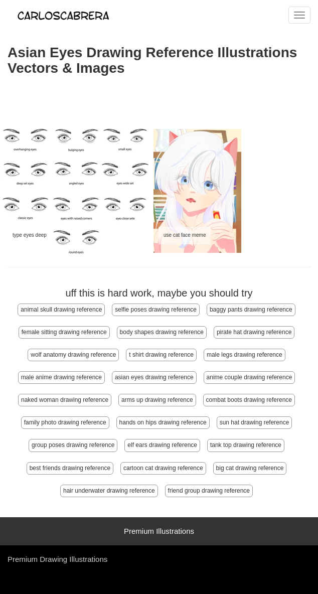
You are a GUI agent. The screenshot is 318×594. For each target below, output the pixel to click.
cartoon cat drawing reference (163, 468)
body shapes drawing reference (162, 332)
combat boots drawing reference (249, 399)
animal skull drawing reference (61, 309)
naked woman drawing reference (64, 399)
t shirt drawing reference (161, 354)
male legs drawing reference (244, 354)
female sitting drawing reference (64, 332)
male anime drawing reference (61, 377)
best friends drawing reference (70, 468)
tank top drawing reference (245, 445)
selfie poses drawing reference (156, 309)
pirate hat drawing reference (254, 332)
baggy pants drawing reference (251, 309)
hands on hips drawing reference (163, 422)
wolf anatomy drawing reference (73, 354)
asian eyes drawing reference (154, 377)
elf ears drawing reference (162, 445)
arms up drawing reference (157, 399)
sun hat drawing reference (254, 422)
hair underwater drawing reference (109, 490)
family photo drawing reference (65, 422)
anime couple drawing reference (249, 377)
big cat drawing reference (250, 468)
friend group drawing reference (209, 490)
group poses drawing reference (73, 445)
